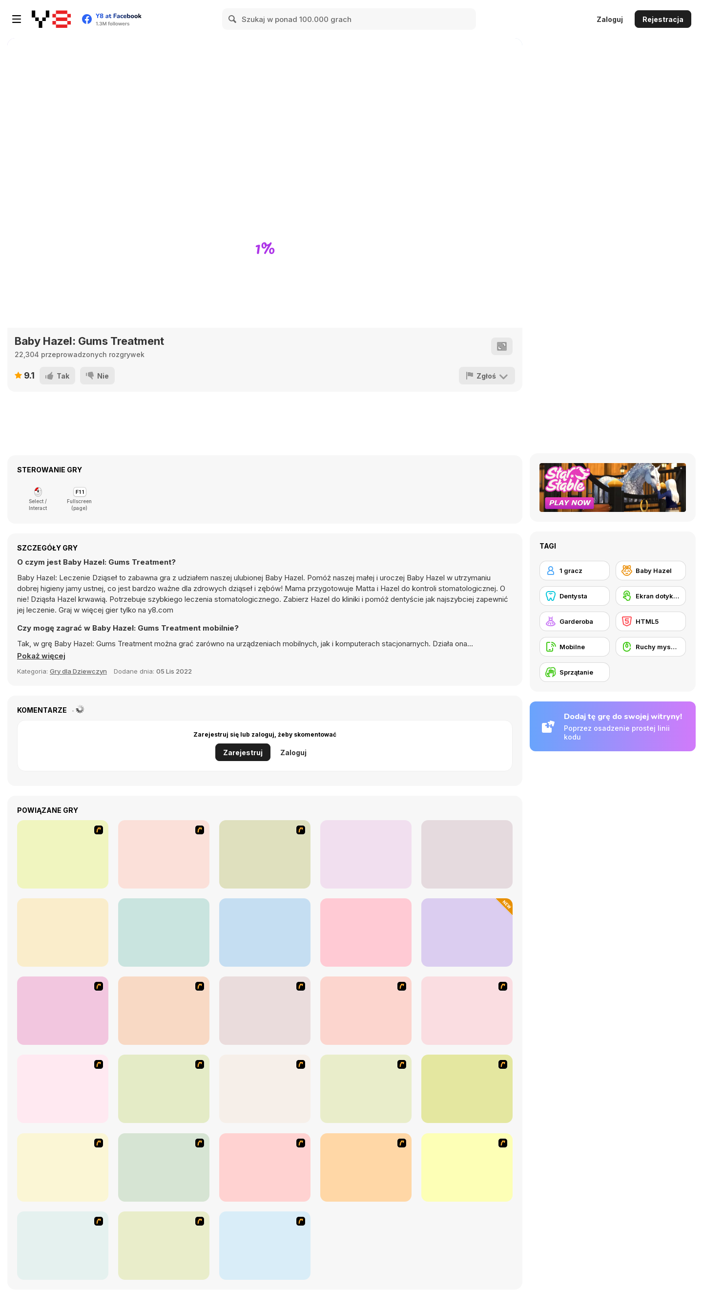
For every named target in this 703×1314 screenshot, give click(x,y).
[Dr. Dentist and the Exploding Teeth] (163, 1010)
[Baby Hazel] (651, 570)
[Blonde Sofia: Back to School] (163, 932)
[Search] (233, 19)
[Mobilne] (574, 647)
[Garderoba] (574, 621)
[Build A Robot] (62, 1010)
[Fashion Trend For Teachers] (366, 1089)
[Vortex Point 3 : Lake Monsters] (264, 854)
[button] (41, 656)
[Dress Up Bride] (467, 1010)
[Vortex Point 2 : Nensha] (163, 854)
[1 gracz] (574, 570)
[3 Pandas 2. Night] (62, 854)
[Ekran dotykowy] (651, 596)
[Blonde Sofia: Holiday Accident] (366, 932)
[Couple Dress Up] (264, 1245)
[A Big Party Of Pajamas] (467, 1167)
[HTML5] (651, 621)
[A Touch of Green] (62, 1089)
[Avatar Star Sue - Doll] (264, 1010)
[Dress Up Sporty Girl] (264, 1167)
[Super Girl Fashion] (467, 1089)
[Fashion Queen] (163, 1089)
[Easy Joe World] (467, 854)
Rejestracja (662, 19)
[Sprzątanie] (574, 672)
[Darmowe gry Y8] (51, 19)
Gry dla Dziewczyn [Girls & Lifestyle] (78, 671)
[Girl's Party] (264, 1089)
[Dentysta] (574, 596)
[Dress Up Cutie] (366, 1010)
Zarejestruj (243, 752)
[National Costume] (163, 1167)
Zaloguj (610, 19)
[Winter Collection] (62, 1167)
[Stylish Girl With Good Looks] (62, 1245)
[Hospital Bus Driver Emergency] (62, 932)
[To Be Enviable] (163, 1245)
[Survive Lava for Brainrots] (467, 932)
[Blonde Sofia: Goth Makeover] (264, 932)
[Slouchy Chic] (366, 1167)
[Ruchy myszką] (651, 647)
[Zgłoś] (487, 375)
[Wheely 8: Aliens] (366, 854)
